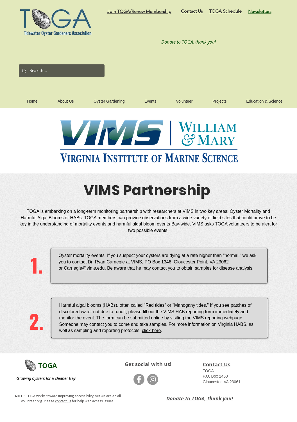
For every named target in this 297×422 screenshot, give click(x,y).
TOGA (47, 365)
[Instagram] (152, 379)
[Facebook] (138, 379)
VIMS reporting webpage (217, 317)
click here (151, 330)
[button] (59, 99)
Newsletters (259, 11)
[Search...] (61, 70)
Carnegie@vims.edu (84, 268)
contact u (62, 401)
